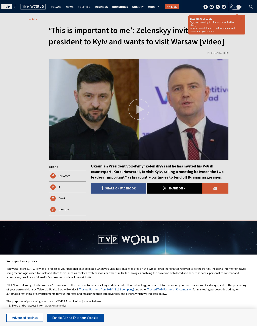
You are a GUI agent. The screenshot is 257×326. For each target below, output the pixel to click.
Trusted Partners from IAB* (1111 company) (106, 289)
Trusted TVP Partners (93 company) (169, 289)
